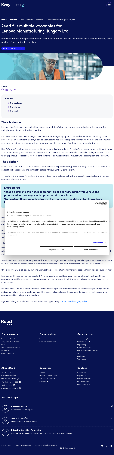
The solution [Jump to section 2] (15, 107)
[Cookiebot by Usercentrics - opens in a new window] (97, 203)
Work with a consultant (47, 342)
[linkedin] (6, 89)
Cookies (37, 445)
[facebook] (2, 89)
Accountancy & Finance (86, 339)
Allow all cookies (91, 250)
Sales (79, 353)
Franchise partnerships (9, 388)
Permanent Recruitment (10, 339)
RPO (3, 345)
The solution (9, 162)
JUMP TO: (8, 99)
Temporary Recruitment (10, 342)
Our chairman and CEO (9, 382)
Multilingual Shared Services (87, 350)
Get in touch (81, 373)
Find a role (43, 339)
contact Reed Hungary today (73, 301)
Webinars (42, 382)
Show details (97, 242)
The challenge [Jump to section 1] (16, 103)
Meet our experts (83, 384)
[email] (14, 89)
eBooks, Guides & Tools (48, 376)
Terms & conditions (23, 445)
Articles (13, 20)
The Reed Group (7, 373)
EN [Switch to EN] (23, 5)
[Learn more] (102, 445)
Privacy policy (6, 445)
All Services (5, 350)
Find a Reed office (83, 381)
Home (4, 20)
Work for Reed (6, 385)
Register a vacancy (84, 378)
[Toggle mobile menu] (109, 5)
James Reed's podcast (47, 378)
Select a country (69, 448)
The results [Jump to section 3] (14, 111)
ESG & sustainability (8, 379)
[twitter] (10, 89)
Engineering (81, 345)
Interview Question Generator (26, 430)
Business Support (83, 342)
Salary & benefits (19, 418)
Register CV (81, 376)
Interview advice (19, 406)
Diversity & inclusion (8, 376)
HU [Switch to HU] (17, 5)
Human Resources (83, 347)
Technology (81, 359)
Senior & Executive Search (10, 347)
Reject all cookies (56, 250)
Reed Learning (6, 353)
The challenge (11, 122)
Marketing (81, 356)
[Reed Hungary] (6, 5)
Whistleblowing (49, 445)
